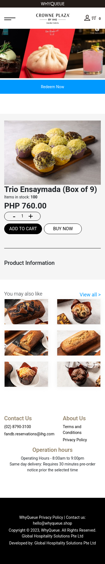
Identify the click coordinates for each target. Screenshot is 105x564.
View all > (90, 294)
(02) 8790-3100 (17, 426)
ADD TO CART (23, 228)
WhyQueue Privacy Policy (41, 517)
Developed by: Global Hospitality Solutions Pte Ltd (52, 543)
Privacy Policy (75, 440)
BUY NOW (63, 228)
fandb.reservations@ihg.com (29, 434)
